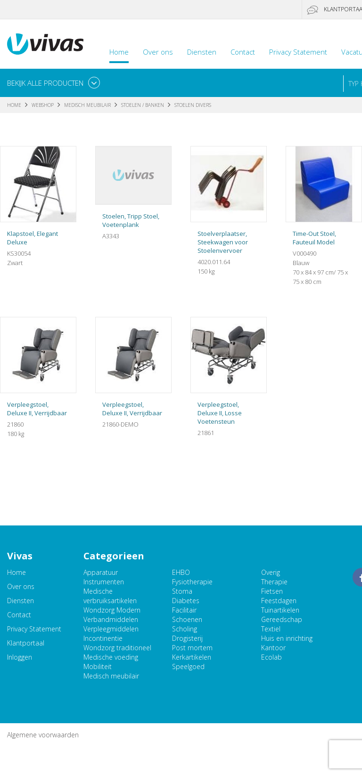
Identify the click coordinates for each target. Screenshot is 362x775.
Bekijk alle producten (45, 83)
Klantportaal (25, 642)
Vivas (45, 44)
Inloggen (19, 657)
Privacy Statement (298, 52)
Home (119, 52)
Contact (242, 52)
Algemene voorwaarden (43, 734)
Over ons (158, 52)
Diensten (201, 52)
